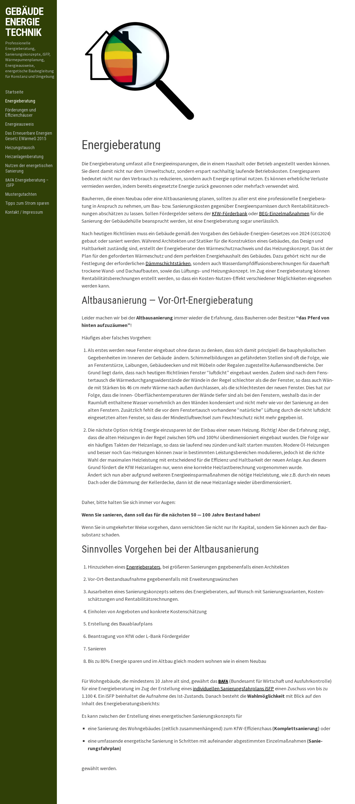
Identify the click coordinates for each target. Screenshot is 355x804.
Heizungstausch (20, 147)
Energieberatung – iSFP (26, 182)
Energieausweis (19, 124)
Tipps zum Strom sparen (27, 203)
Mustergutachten (21, 194)
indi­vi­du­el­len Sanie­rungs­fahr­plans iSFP (233, 688)
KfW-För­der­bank (229, 213)
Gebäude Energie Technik (24, 21)
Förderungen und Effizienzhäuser (20, 112)
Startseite (14, 92)
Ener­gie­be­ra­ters (143, 567)
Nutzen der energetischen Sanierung (29, 168)
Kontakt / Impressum (24, 212)
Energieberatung (20, 100)
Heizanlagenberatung (24, 156)
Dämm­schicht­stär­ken (168, 263)
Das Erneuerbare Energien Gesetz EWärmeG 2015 (28, 135)
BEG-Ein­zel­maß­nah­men (284, 213)
